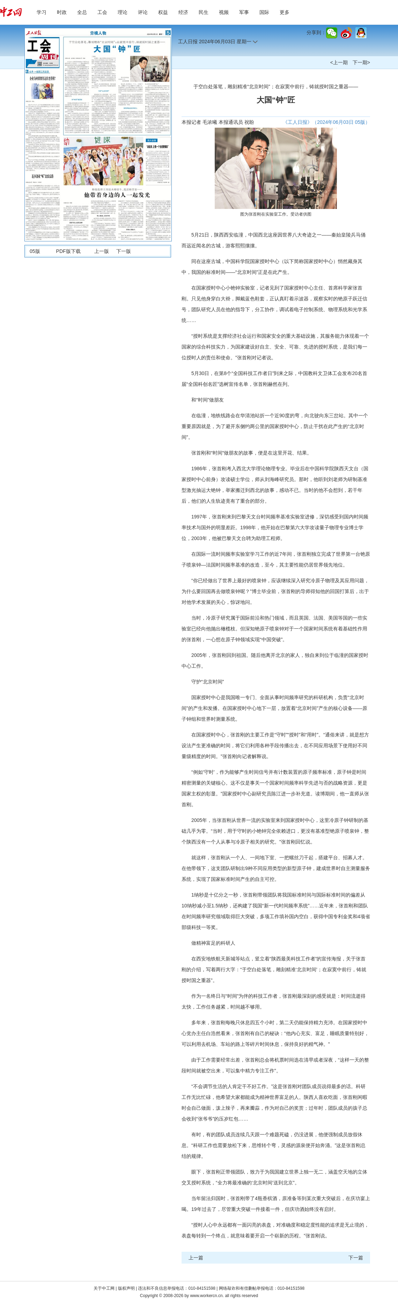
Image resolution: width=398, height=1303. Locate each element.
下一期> (361, 62)
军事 (244, 12)
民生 (203, 12)
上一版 (101, 251)
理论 (122, 12)
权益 (163, 12)
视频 (224, 12)
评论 (143, 12)
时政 (62, 12)
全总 (82, 12)
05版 (35, 251)
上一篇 (196, 1257)
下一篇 (355, 1257)
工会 (102, 12)
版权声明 (127, 1288)
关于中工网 (104, 1288)
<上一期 (339, 62)
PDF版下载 (68, 251)
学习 (41, 12)
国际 (264, 12)
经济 (183, 12)
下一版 (123, 251)
